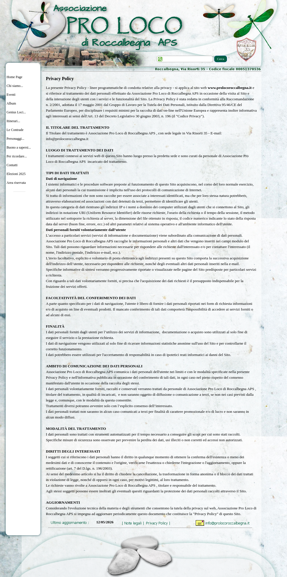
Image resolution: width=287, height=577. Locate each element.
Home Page (14, 77)
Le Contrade (15, 130)
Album (11, 103)
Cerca (220, 59)
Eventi (11, 95)
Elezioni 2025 (16, 174)
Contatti (12, 165)
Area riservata (16, 183)
